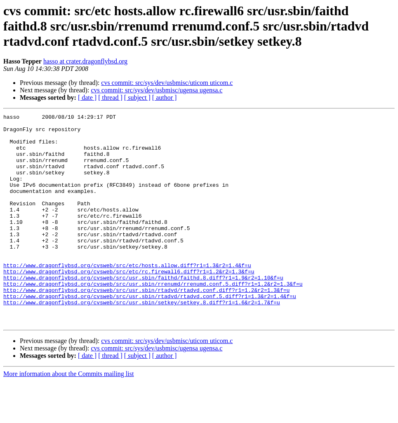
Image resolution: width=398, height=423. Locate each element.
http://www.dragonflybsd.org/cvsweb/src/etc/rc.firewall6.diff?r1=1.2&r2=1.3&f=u (128, 303)
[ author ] (164, 97)
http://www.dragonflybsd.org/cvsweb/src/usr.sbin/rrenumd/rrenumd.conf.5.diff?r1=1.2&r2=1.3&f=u (152, 318)
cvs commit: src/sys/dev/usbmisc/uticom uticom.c (167, 82)
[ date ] (87, 97)
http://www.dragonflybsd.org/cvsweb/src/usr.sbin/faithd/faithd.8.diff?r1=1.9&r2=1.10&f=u (143, 311)
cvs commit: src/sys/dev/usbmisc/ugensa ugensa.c (156, 90)
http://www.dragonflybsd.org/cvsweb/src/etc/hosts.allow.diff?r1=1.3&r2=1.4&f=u (127, 296)
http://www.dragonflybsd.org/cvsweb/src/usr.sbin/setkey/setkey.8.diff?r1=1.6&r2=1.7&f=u (141, 340)
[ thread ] (110, 97)
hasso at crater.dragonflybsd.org (85, 61)
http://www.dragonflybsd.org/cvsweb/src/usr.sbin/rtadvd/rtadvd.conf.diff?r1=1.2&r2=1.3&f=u (146, 325)
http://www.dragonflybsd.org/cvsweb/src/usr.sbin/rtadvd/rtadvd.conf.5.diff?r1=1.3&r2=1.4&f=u (149, 333)
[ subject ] (137, 97)
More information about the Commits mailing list (68, 415)
